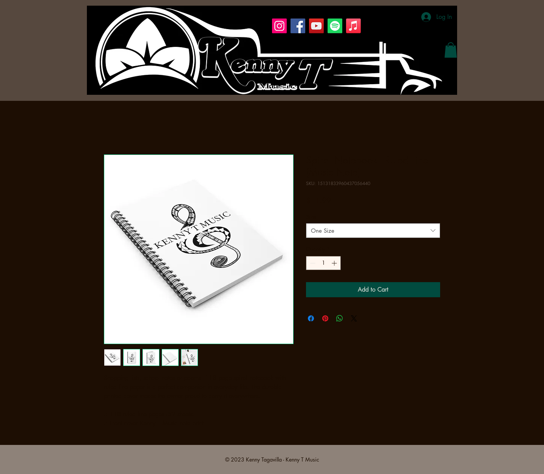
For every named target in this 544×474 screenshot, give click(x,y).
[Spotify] (335, 26)
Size (311, 216)
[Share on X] (354, 318)
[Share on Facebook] (310, 318)
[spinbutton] (323, 263)
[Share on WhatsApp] (339, 318)
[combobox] (373, 230)
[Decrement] (312, 263)
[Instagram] (279, 26)
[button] (450, 50)
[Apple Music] (353, 26)
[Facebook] (298, 26)
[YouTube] (316, 26)
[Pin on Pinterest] (325, 318)
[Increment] (335, 263)
